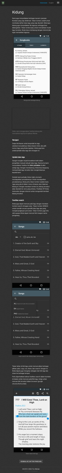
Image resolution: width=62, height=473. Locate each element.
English (51, 3)
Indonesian (43, 3)
